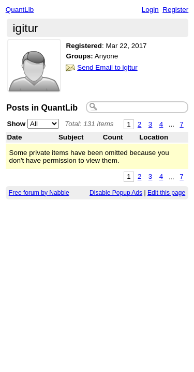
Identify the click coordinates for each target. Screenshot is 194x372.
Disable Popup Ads (115, 192)
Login (150, 9)
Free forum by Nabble (39, 192)
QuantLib (20, 9)
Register (175, 9)
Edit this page (166, 192)
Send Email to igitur (107, 67)
